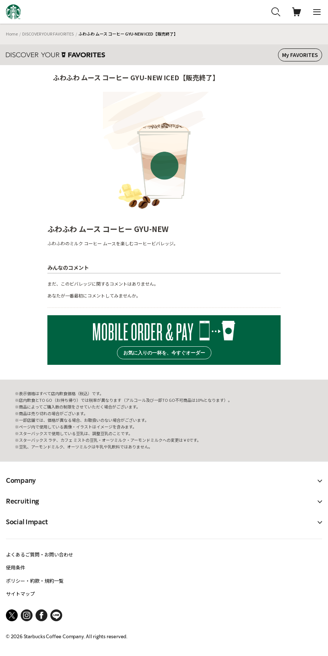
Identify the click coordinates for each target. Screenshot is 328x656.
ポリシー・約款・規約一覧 (35, 580)
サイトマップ (20, 593)
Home (12, 34)
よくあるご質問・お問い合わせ (39, 554)
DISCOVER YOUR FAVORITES (48, 34)
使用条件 (15, 567)
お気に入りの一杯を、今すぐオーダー (164, 353)
